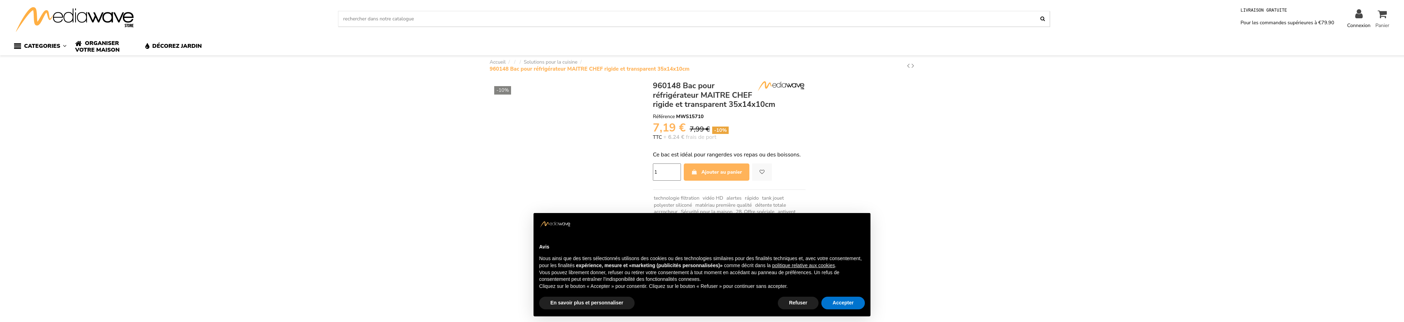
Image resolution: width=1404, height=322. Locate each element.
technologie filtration (677, 198)
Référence (664, 116)
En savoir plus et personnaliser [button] (586, 302)
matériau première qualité (723, 205)
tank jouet (773, 198)
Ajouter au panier (716, 172)
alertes (734, 198)
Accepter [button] (843, 302)
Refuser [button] (798, 302)
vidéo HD (713, 198)
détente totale (770, 205)
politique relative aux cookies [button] (803, 265)
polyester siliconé (673, 205)
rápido (752, 198)
